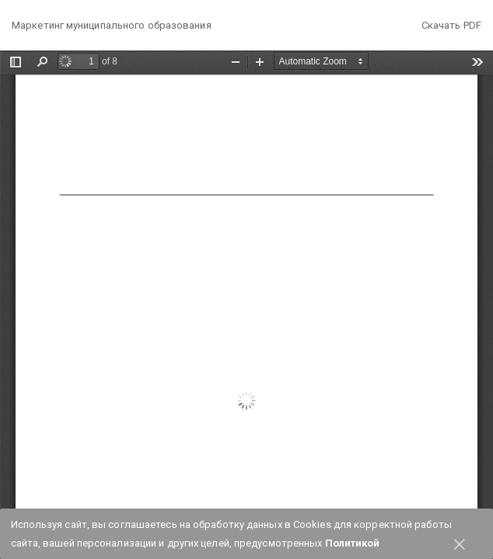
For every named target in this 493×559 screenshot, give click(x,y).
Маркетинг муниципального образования (112, 25)
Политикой (352, 543)
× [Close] (460, 542)
